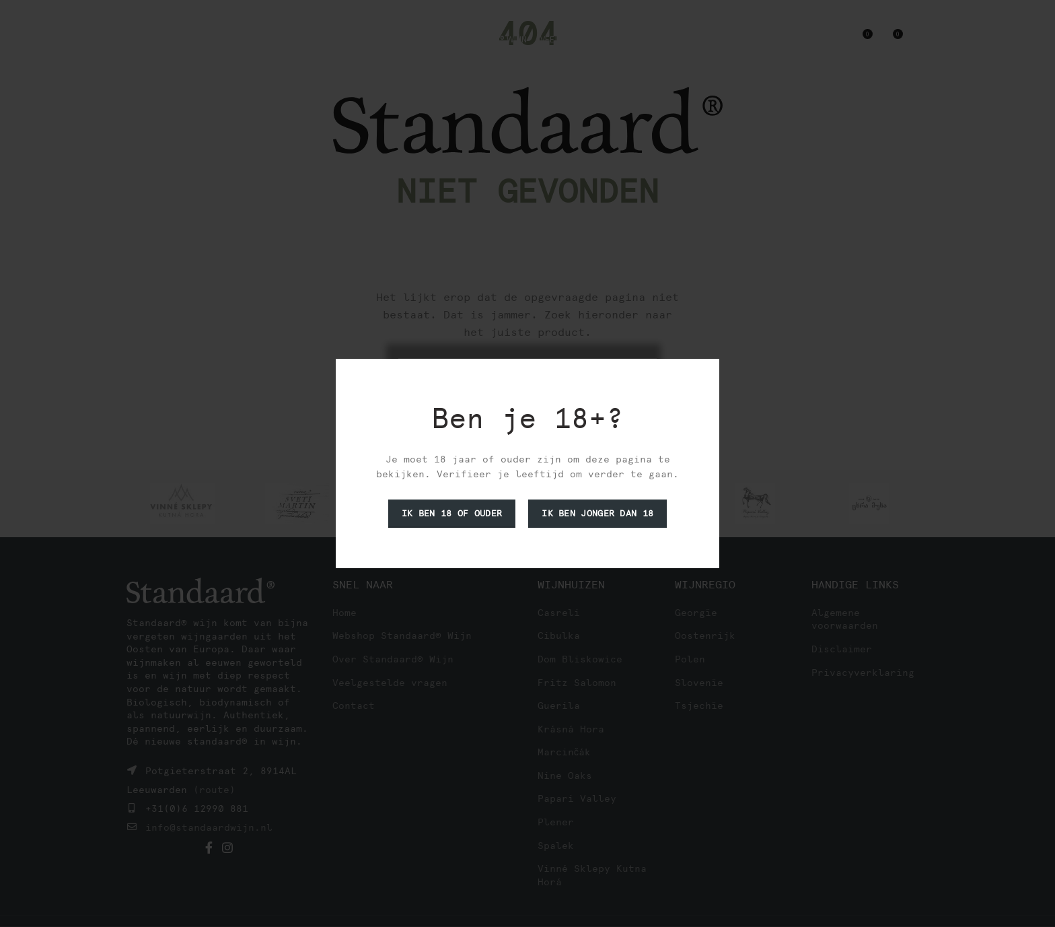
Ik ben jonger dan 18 (597, 513)
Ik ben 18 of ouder (452, 513)
